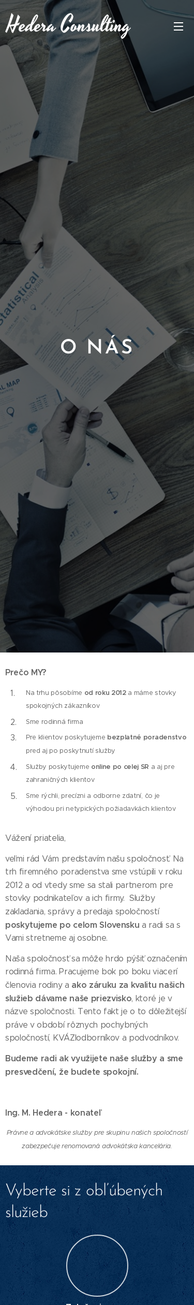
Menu (178, 26)
